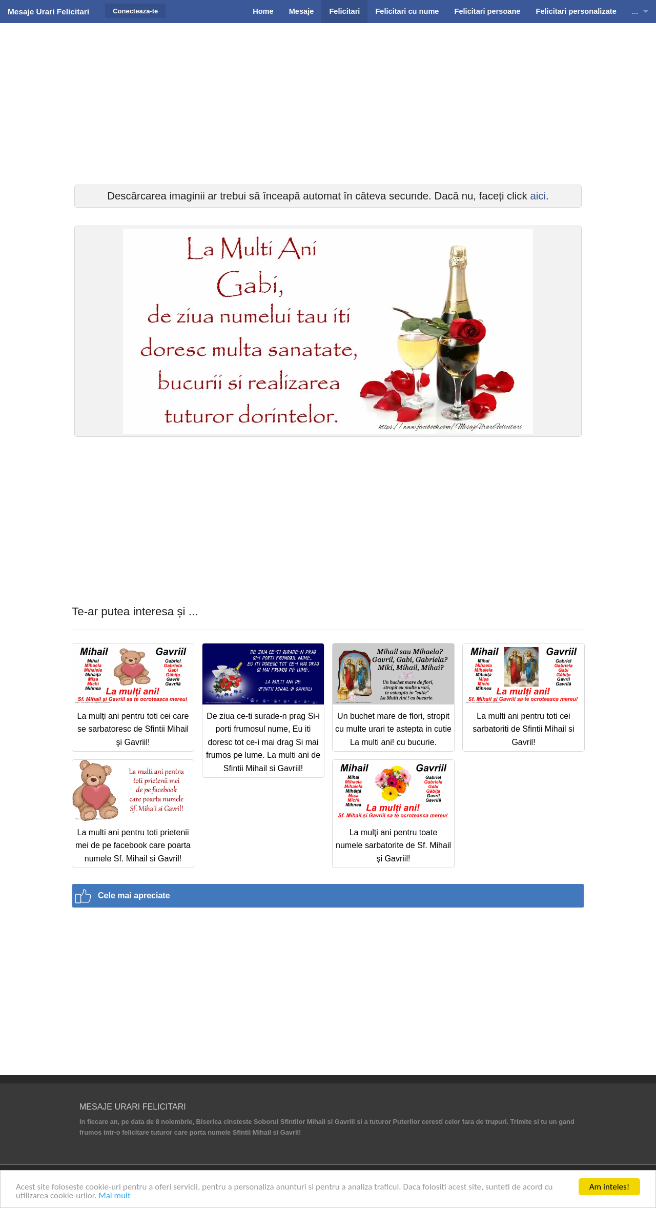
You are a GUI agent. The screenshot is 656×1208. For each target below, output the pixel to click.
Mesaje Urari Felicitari (48, 11)
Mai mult (114, 1196)
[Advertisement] (328, 102)
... (635, 11)
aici (538, 196)
